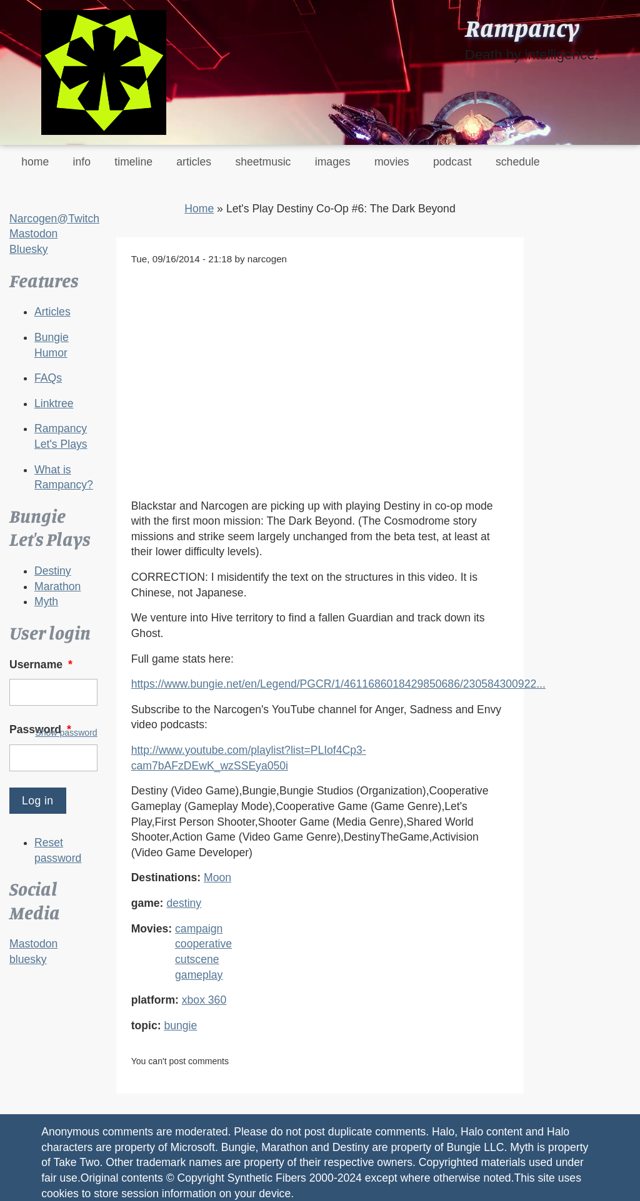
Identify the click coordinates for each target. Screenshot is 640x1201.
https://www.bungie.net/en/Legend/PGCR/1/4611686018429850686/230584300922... (338, 684)
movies (391, 162)
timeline (133, 162)
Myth (46, 601)
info (82, 162)
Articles (52, 311)
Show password (66, 733)
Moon (217, 877)
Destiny (52, 571)
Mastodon (33, 233)
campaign (198, 928)
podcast (452, 162)
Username (42, 664)
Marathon (57, 586)
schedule (517, 162)
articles (193, 162)
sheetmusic (263, 162)
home (35, 162)
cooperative (203, 943)
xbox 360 (204, 1000)
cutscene (197, 959)
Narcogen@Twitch (54, 218)
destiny (183, 903)
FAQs (48, 378)
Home (199, 208)
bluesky (28, 959)
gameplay (198, 975)
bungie (180, 1025)
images (333, 162)
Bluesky (28, 249)
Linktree (54, 403)
